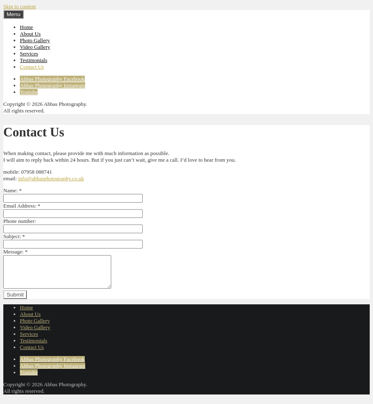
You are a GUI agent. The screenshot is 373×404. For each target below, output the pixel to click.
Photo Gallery (35, 40)
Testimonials (33, 60)
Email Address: (22, 206)
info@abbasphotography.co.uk (51, 178)
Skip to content (19, 6)
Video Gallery (35, 47)
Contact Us (32, 67)
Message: (15, 252)
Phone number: (19, 221)
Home (26, 27)
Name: (12, 190)
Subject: (14, 236)
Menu (13, 14)
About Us (30, 34)
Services (29, 53)
